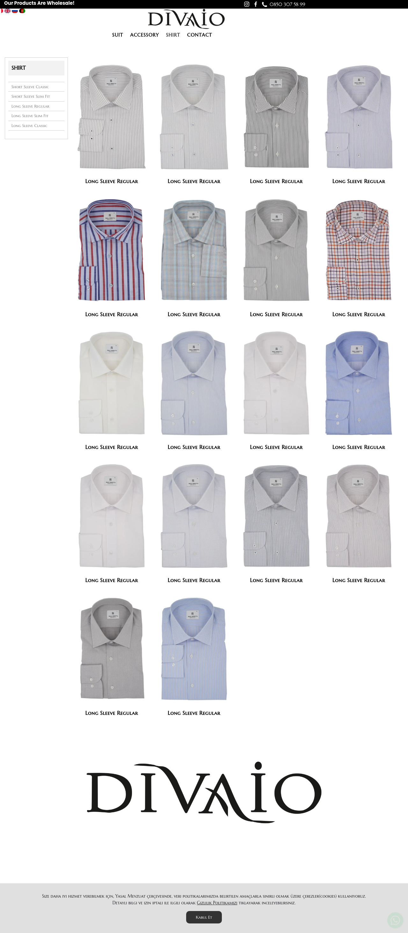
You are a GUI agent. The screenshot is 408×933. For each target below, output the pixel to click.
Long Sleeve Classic (29, 125)
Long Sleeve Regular (30, 106)
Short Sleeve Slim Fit (30, 96)
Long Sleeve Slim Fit (29, 115)
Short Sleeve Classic (30, 86)
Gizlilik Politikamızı (217, 903)
